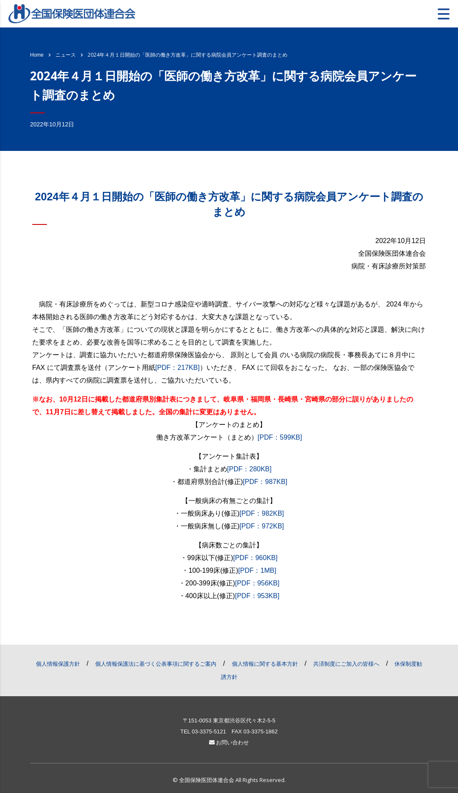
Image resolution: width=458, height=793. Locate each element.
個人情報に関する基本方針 (265, 664)
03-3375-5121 (209, 731)
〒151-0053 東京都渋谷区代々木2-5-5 (229, 720)
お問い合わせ (229, 742)
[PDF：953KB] (257, 595)
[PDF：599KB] (280, 437)
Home (37, 55)
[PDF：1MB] (257, 570)
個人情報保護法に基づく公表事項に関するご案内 (155, 664)
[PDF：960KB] (255, 557)
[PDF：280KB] (249, 469)
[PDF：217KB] (177, 367)
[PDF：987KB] (265, 481)
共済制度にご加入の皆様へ (346, 664)
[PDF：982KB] (262, 513)
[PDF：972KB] (262, 526)
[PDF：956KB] (257, 583)
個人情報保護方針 (58, 664)
